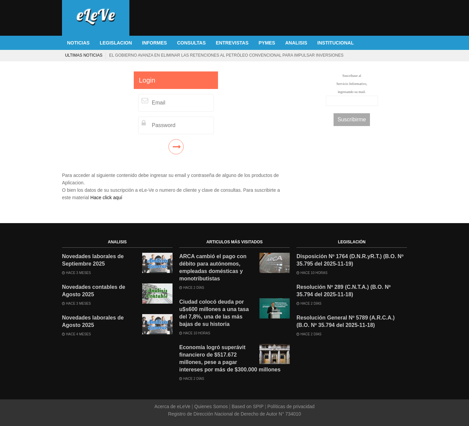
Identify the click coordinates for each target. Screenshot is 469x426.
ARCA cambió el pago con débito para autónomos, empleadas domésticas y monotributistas (212, 267)
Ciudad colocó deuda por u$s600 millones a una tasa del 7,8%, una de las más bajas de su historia (214, 313)
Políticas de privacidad (290, 406)
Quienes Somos (211, 406)
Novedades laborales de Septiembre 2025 (93, 260)
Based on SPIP (247, 406)
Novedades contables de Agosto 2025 (93, 290)
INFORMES (154, 42)
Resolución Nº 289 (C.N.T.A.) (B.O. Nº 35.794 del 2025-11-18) (343, 290)
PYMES (266, 42)
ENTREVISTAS (232, 42)
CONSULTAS (191, 42)
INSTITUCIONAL (335, 42)
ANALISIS (296, 42)
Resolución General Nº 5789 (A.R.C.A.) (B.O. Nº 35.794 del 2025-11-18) (345, 321)
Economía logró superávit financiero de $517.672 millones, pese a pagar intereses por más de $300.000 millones (230, 358)
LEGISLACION (116, 42)
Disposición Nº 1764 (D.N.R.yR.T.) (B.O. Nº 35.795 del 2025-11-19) (350, 260)
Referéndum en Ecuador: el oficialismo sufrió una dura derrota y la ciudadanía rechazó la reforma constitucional (179, 55)
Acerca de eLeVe (173, 406)
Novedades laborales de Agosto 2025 (93, 321)
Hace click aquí (106, 197)
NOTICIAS (78, 42)
